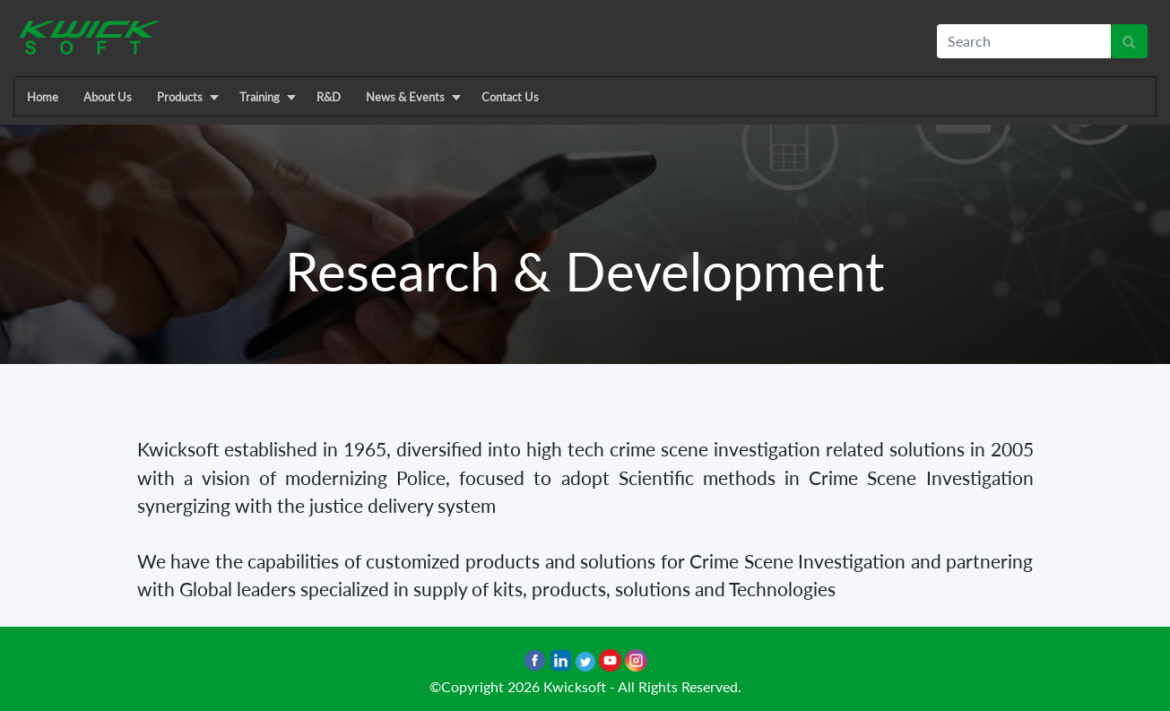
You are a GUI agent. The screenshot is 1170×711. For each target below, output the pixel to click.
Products (180, 97)
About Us (107, 97)
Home (42, 97)
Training (259, 97)
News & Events (405, 97)
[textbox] (1024, 41)
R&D (328, 97)
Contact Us (510, 97)
